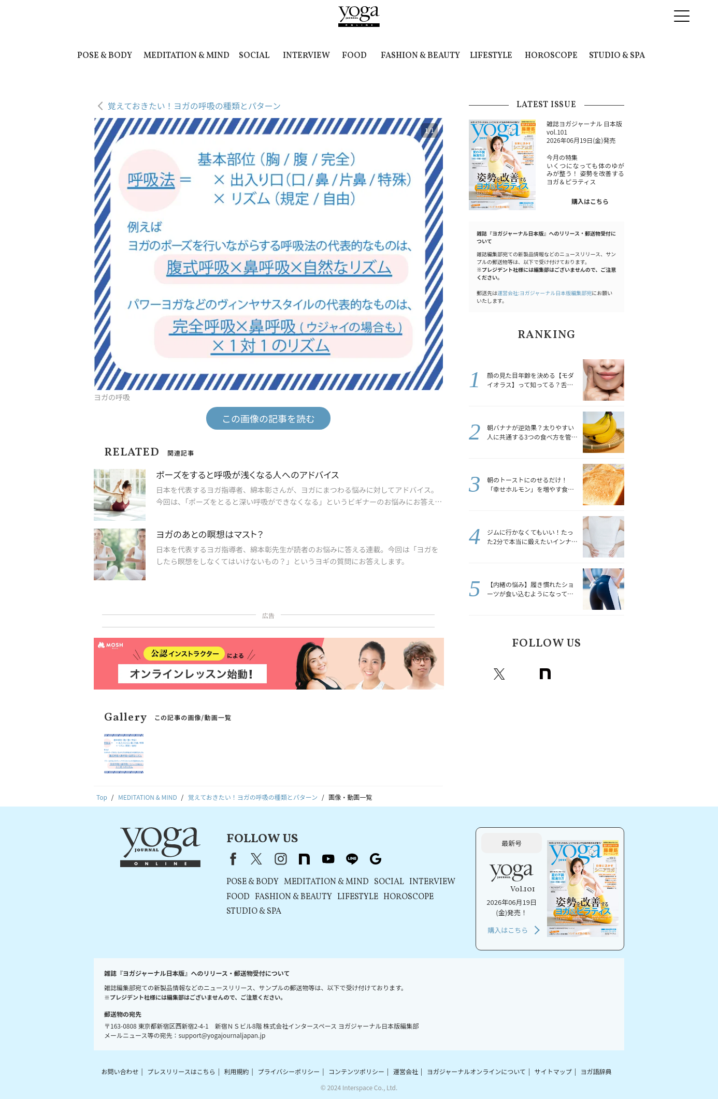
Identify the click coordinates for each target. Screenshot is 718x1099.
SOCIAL (254, 56)
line (590, 674)
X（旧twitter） (499, 674)
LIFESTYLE (491, 56)
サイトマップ (553, 1071)
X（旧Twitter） (256, 859)
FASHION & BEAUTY (420, 56)
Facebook (478, 674)
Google (613, 674)
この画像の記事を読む (268, 418)
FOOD (354, 56)
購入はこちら (590, 201)
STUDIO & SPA (617, 56)
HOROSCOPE (551, 56)
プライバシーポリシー (288, 1071)
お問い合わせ (119, 1071)
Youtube (568, 674)
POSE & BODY (104, 56)
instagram (522, 674)
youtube (328, 859)
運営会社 (405, 1071)
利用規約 (236, 1071)
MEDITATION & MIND (186, 56)
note (545, 674)
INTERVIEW (306, 56)
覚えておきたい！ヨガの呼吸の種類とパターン (194, 105)
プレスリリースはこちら (181, 1071)
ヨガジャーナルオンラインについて (476, 1071)
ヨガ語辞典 (596, 1071)
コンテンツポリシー (356, 1071)
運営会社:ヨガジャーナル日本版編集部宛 (544, 293)
